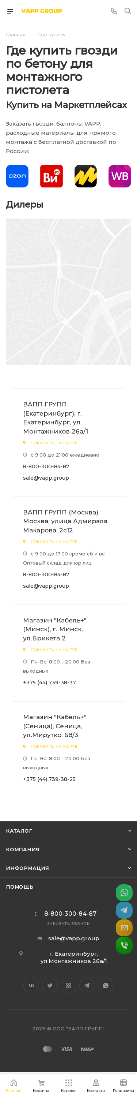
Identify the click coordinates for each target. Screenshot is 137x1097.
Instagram (68, 985)
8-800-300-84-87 (46, 466)
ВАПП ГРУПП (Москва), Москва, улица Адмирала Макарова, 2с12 (65, 521)
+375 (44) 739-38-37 (49, 682)
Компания (22, 849)
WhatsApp (106, 985)
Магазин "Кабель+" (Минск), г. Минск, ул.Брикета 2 (55, 629)
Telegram (87, 985)
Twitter (50, 985)
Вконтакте (31, 985)
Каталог (19, 831)
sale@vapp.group (46, 478)
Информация (27, 868)
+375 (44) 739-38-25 (49, 779)
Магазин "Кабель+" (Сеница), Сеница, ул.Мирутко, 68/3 (55, 726)
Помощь (20, 887)
